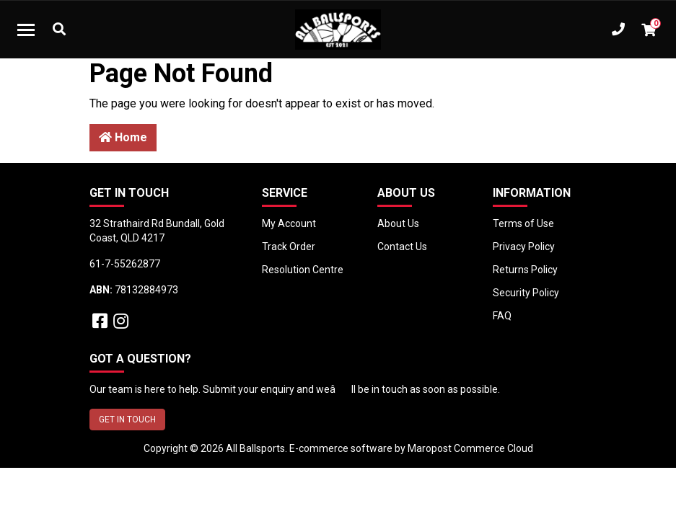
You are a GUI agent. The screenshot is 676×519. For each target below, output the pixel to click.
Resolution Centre (302, 269)
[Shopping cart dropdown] (648, 29)
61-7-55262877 (124, 264)
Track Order (288, 246)
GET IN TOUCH (127, 419)
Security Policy (526, 292)
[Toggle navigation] (26, 29)
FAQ (502, 315)
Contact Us (402, 246)
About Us (398, 223)
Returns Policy (525, 269)
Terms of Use (523, 223)
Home (123, 137)
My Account (289, 223)
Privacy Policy (524, 246)
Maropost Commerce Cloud (470, 448)
